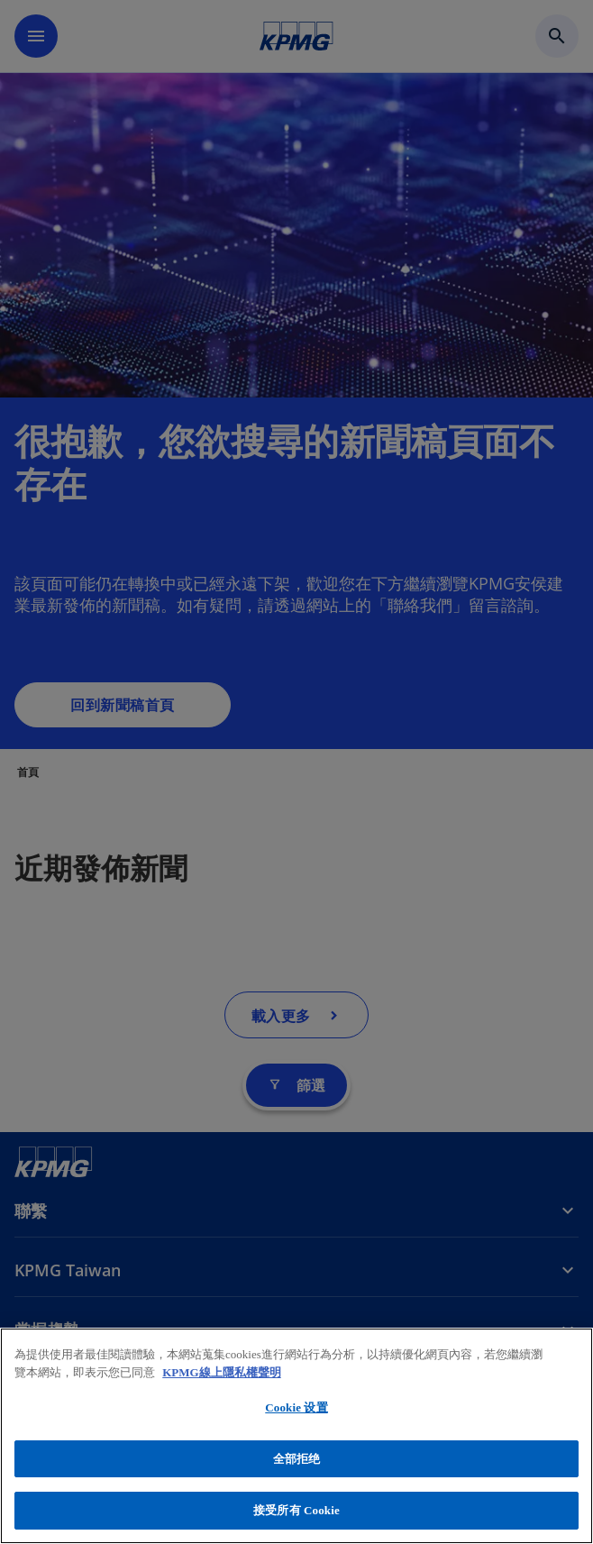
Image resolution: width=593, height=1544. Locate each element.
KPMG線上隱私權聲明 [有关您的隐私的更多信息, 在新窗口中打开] (221, 1372)
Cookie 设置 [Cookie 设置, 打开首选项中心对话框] (296, 1407)
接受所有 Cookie (296, 1510)
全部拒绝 (297, 1459)
